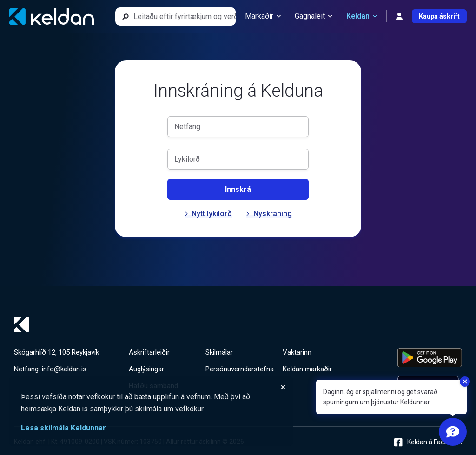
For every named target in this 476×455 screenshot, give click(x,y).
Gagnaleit (313, 16)
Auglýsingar (146, 369)
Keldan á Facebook (428, 442)
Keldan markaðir (307, 369)
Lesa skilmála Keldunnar (63, 427)
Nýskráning (269, 213)
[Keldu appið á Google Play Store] (429, 357)
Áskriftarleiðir (149, 352)
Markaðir (263, 16)
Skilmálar (219, 352)
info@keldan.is (64, 369)
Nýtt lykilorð (208, 213)
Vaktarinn (297, 352)
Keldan (361, 16)
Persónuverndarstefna (239, 369)
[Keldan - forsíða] (51, 16)
